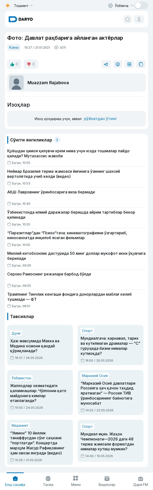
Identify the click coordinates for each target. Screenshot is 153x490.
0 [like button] (14, 63)
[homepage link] (21, 19)
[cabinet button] (139, 19)
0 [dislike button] (30, 63)
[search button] (127, 19)
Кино (13, 47)
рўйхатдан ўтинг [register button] (98, 118)
